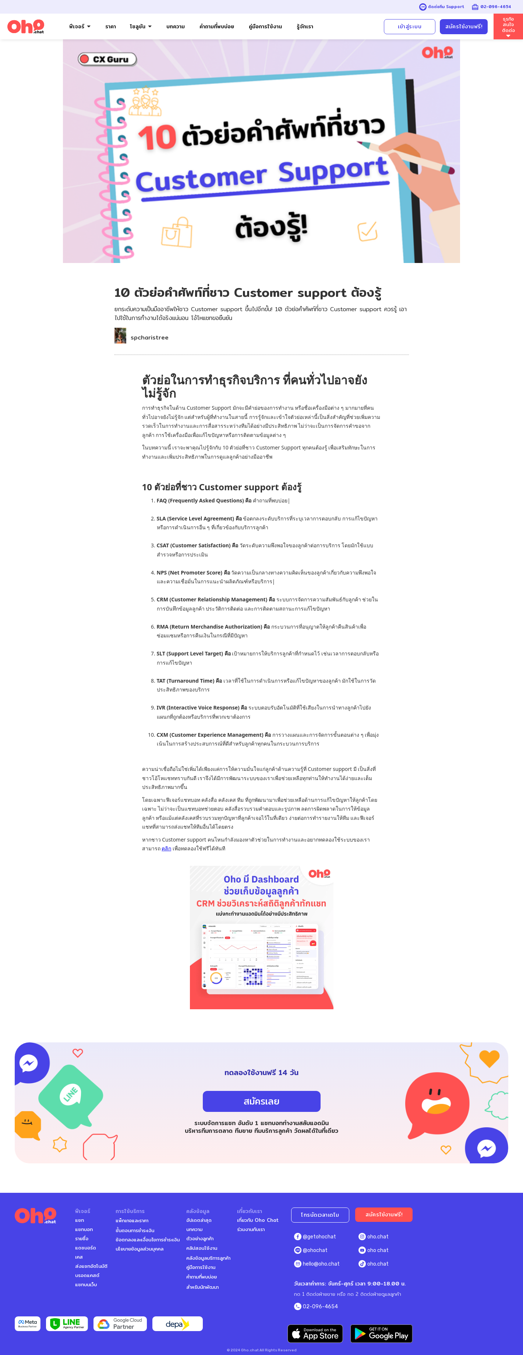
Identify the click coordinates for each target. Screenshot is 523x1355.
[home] (25, 26)
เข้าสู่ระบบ (409, 26)
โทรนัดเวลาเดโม (320, 1215)
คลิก (166, 848)
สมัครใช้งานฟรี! (463, 26)
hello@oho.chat (321, 1264)
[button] (80, 27)
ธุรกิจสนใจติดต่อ (508, 24)
